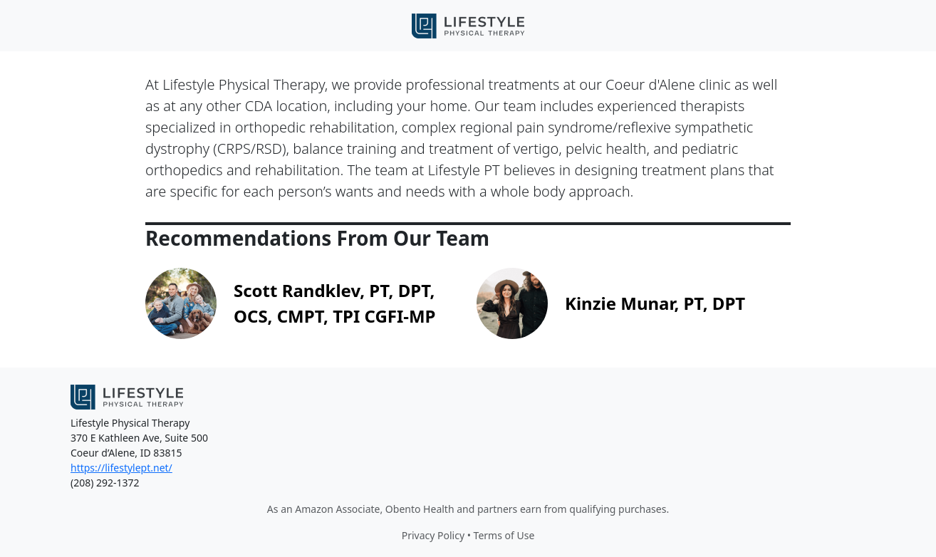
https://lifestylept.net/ (121, 467)
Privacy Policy (433, 535)
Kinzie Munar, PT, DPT (655, 303)
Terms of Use (504, 535)
